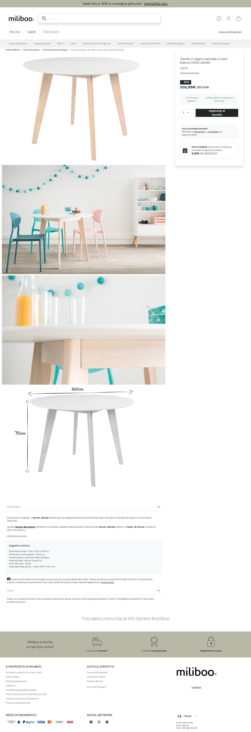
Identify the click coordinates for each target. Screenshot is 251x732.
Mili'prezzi (51, 32)
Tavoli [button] (73, 43)
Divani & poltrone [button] (18, 43)
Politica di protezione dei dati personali (26, 694)
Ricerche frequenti (96, 687)
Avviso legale (12, 677)
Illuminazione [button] (198, 43)
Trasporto (11, 685)
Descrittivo (14, 506)
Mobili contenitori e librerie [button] (97, 43)
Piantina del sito (95, 681)
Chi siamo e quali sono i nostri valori (24, 672)
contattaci (213, 131)
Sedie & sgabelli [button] (42, 43)
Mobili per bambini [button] (150, 43)
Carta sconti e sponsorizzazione (22, 698)
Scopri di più (107, 582)
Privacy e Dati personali (18, 703)
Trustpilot (196, 687)
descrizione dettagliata (189, 73)
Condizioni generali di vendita (21, 690)
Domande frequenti (97, 672)
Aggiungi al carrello (217, 112)
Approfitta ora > (156, 4)
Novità (15, 32)
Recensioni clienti (96, 677)
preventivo (199, 131)
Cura (10, 590)
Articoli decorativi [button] (221, 43)
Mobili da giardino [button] (176, 43)
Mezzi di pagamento (16, 681)
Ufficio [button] (60, 43)
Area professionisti (230, 32)
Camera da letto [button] (125, 43)
